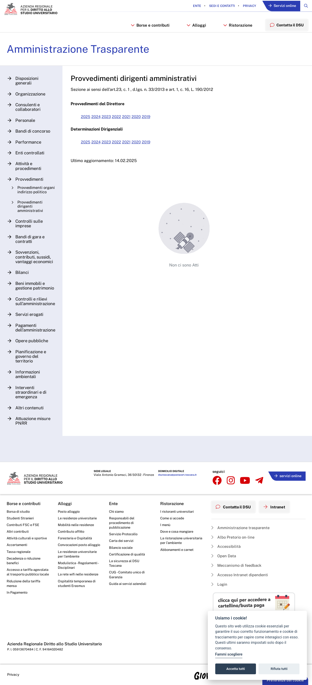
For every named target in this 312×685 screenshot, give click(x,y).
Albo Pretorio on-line (234, 534)
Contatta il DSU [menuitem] (286, 26)
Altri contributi (18, 532)
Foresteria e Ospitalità (76, 539)
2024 (100, 120)
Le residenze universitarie (78, 518)
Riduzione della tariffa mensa (25, 591)
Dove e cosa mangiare (178, 532)
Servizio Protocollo (124, 535)
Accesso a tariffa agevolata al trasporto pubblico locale (25, 577)
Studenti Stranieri (21, 518)
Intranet (278, 505)
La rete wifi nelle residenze (71, 584)
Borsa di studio (18, 510)
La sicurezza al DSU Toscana (125, 565)
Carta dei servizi (122, 542)
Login (219, 584)
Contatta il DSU (235, 505)
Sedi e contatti (218, 6)
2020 (145, 120)
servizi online (287, 474)
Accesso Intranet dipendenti (241, 574)
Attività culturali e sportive (28, 539)
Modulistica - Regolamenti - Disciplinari (79, 572)
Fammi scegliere (229, 654)
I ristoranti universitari (177, 510)
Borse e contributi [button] (150, 26)
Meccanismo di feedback (238, 564)
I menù (165, 524)
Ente (194, 6)
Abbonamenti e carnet (178, 556)
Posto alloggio (70, 510)
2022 (123, 120)
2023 (112, 120)
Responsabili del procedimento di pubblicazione (122, 523)
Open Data (224, 554)
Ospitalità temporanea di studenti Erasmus (78, 596)
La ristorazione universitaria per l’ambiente (173, 544)
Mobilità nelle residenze (77, 524)
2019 (155, 120)
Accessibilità (226, 544)
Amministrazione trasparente (242, 525)
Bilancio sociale (122, 549)
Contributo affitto (72, 532)
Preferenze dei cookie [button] (285, 680)
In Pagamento (18, 601)
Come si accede (173, 518)
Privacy (246, 6)
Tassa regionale (20, 553)
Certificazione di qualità (128, 556)
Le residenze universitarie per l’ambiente (78, 560)
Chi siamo (117, 510)
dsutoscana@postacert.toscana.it (170, 474)
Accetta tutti (235, 669)
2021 (134, 120)
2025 (89, 120)
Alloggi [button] (196, 26)
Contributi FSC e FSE (24, 524)
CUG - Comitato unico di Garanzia (128, 577)
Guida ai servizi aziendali (128, 587)
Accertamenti (18, 546)
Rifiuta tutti (279, 669)
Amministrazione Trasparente (83, 52)
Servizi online (280, 6)
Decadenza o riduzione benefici (25, 562)
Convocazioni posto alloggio (74, 548)
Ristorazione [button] (237, 26)
